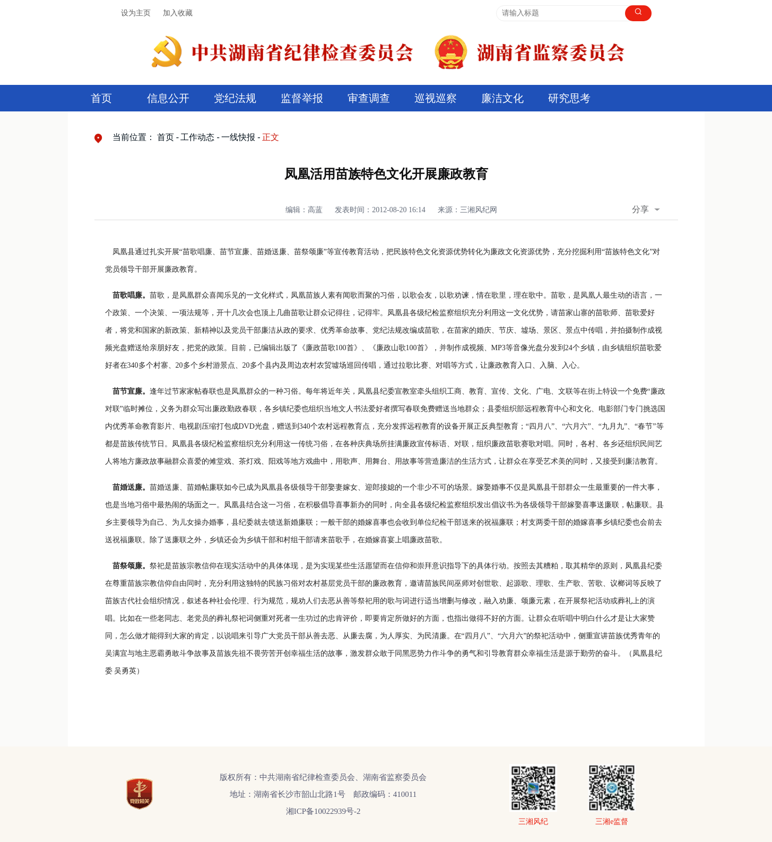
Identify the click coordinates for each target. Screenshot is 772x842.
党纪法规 (235, 98)
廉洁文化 (502, 98)
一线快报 (238, 137)
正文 (270, 137)
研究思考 (569, 98)
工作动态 (197, 137)
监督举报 (302, 98)
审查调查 (369, 98)
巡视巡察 (435, 98)
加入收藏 (178, 13)
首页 (101, 98)
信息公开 (168, 98)
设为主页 (136, 13)
